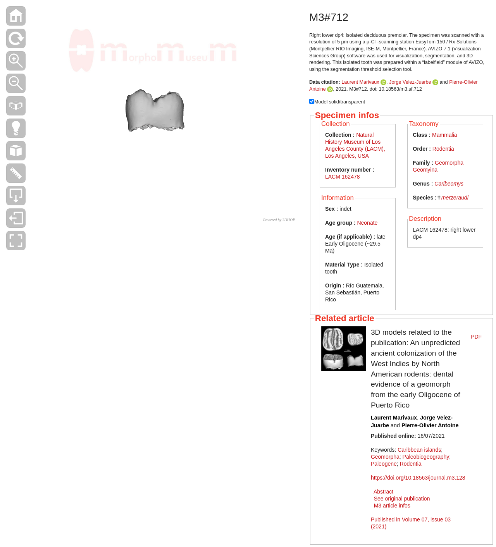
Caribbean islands (419, 450)
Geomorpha (385, 457)
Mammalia (444, 135)
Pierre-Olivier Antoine (429, 425)
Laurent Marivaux (360, 82)
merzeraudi (454, 197)
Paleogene (384, 464)
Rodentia (443, 149)
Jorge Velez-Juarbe (410, 82)
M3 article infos (392, 505)
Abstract (383, 492)
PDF (476, 337)
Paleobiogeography (426, 457)
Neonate (367, 223)
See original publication (402, 498)
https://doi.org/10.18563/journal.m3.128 (418, 478)
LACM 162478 (342, 177)
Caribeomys (448, 184)
